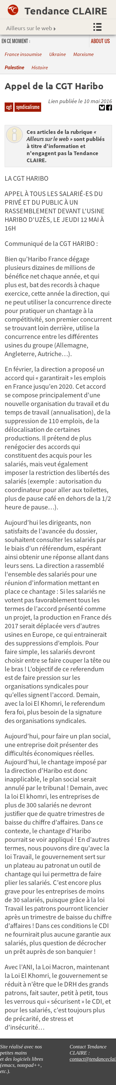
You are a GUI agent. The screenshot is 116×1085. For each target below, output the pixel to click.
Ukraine (57, 54)
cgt (9, 106)
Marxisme (83, 54)
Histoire (40, 67)
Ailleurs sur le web (31, 28)
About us (100, 41)
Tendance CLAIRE (65, 11)
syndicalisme (28, 106)
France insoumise (23, 54)
